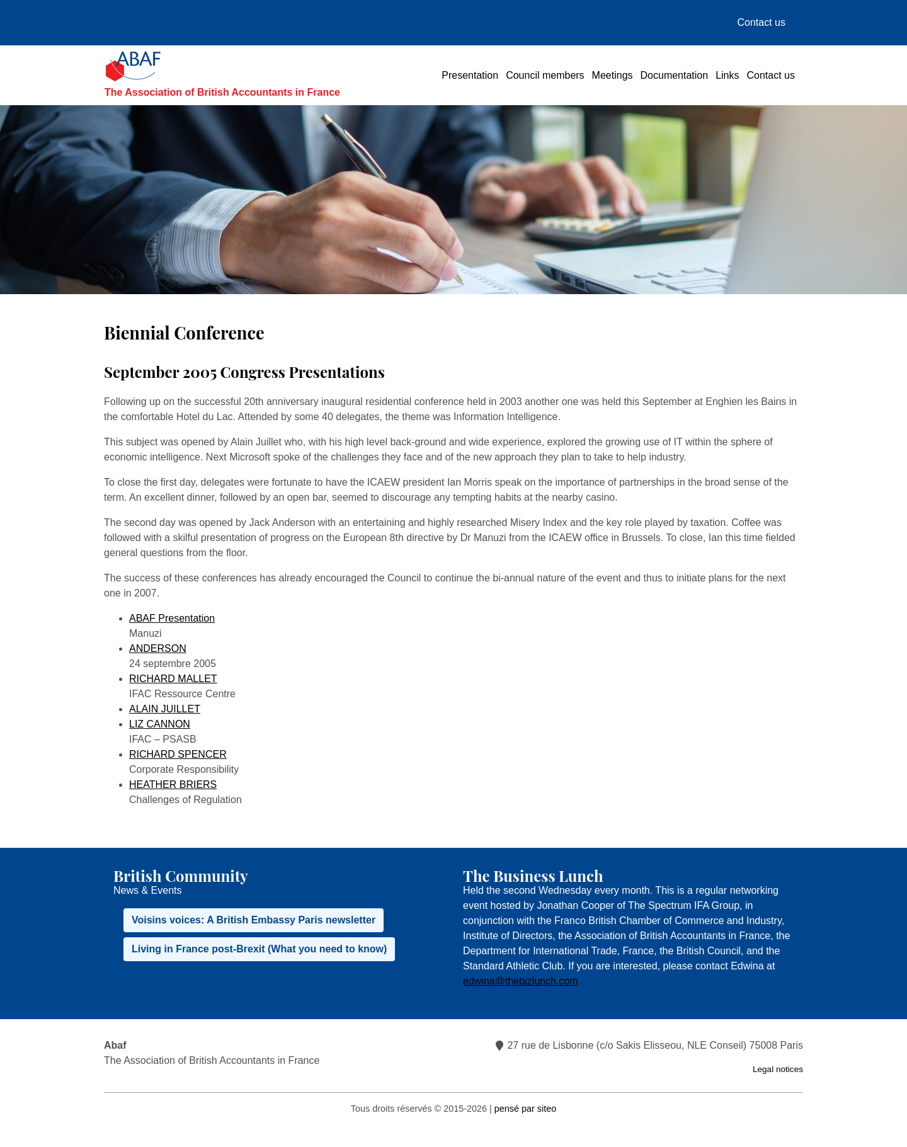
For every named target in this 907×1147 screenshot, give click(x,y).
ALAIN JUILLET (164, 709)
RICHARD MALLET (173, 678)
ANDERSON (157, 648)
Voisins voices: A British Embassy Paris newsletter (253, 920)
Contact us (761, 22)
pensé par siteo (525, 1109)
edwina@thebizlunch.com (520, 981)
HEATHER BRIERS (173, 784)
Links (727, 75)
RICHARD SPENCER (178, 754)
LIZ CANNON (159, 724)
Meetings (612, 75)
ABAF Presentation (172, 618)
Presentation (470, 75)
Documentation (675, 75)
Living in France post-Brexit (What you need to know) (259, 949)
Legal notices (778, 1069)
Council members (545, 75)
